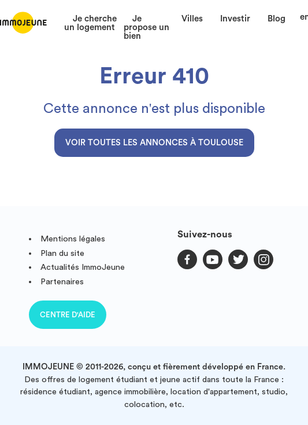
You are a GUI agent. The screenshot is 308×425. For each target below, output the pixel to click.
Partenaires (62, 281)
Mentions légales (72, 239)
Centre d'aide (67, 314)
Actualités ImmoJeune (82, 267)
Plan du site (62, 253)
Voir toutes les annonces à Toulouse (154, 142)
